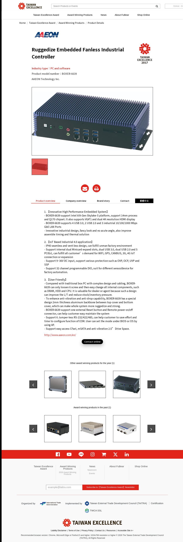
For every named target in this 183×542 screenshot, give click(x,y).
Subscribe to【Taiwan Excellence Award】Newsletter (110, 487)
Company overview (76, 200)
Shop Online (143, 15)
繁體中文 (144, 200)
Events (92, 473)
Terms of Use (74, 530)
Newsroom (91, 470)
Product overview (45, 200)
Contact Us (100, 530)
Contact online (92, 341)
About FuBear (122, 15)
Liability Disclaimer (58, 530)
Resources (110, 530)
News (103, 15)
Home (22, 22)
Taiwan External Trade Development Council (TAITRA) (116, 503)
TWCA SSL (93, 510)
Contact (124, 200)
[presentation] (33, 384)
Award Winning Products (79, 15)
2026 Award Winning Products (67, 473)
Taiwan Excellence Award (46, 15)
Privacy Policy (87, 530)
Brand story (103, 200)
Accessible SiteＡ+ (125, 530)
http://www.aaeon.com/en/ (60, 335)
